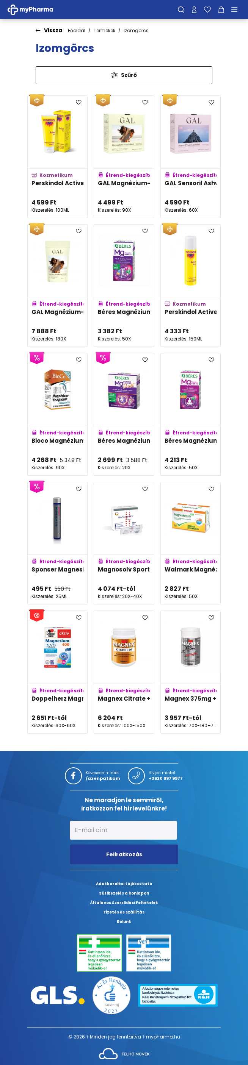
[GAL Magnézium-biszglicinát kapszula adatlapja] (124, 156)
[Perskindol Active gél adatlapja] (57, 156)
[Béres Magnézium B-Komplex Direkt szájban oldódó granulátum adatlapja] (124, 414)
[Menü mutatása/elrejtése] (237, 9)
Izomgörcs (136, 30)
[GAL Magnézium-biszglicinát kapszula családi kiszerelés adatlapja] (57, 285)
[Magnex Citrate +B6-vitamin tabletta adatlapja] (124, 672)
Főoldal (76, 30)
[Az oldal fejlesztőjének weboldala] (124, 1053)
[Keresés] (181, 9)
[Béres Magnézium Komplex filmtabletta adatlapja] (124, 285)
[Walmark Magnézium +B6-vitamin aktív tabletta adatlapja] (190, 543)
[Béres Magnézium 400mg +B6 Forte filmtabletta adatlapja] (190, 414)
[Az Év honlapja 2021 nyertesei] (111, 994)
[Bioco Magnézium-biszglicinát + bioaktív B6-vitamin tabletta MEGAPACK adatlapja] (57, 414)
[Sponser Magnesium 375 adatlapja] (57, 543)
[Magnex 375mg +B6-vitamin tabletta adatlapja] (190, 672)
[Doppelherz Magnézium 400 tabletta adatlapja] (57, 672)
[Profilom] (194, 9)
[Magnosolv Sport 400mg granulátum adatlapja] (124, 543)
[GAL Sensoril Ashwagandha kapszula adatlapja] (190, 156)
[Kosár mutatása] (221, 9)
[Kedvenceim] (207, 9)
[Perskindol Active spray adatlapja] (190, 285)
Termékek (104, 30)
